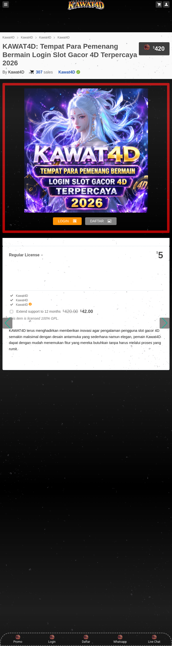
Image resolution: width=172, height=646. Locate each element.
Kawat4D (8, 37)
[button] (7, 323)
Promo (17, 639)
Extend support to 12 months (54, 311)
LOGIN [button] (63, 221)
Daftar (86, 639)
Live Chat (154, 639)
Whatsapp (120, 639)
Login (52, 639)
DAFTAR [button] (97, 221)
